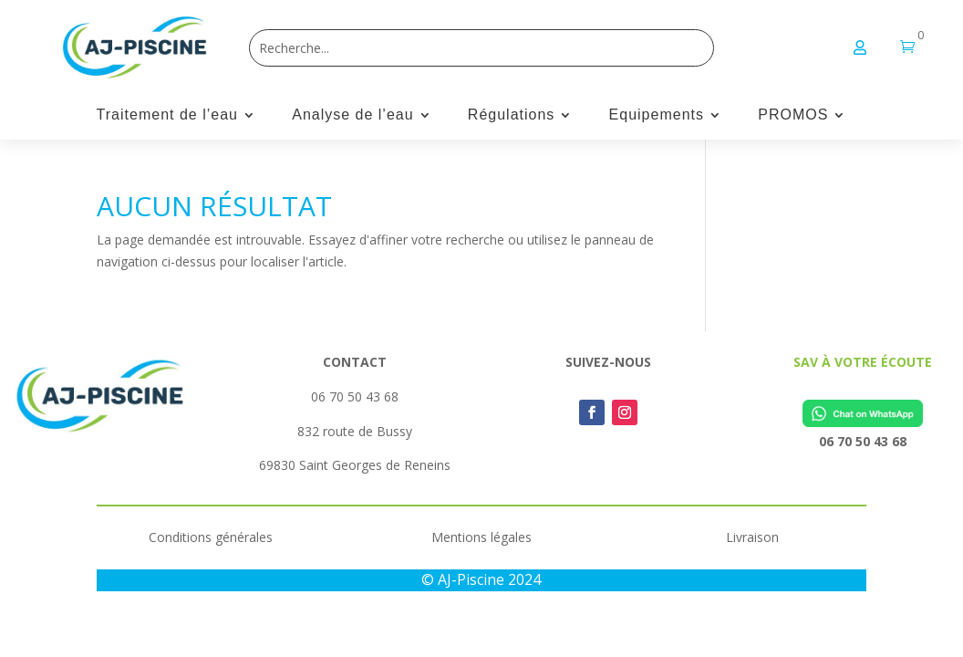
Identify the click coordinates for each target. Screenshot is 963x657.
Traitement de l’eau (167, 115)
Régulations (511, 115)
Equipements (656, 115)
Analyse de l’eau (352, 115)
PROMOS (793, 115)
